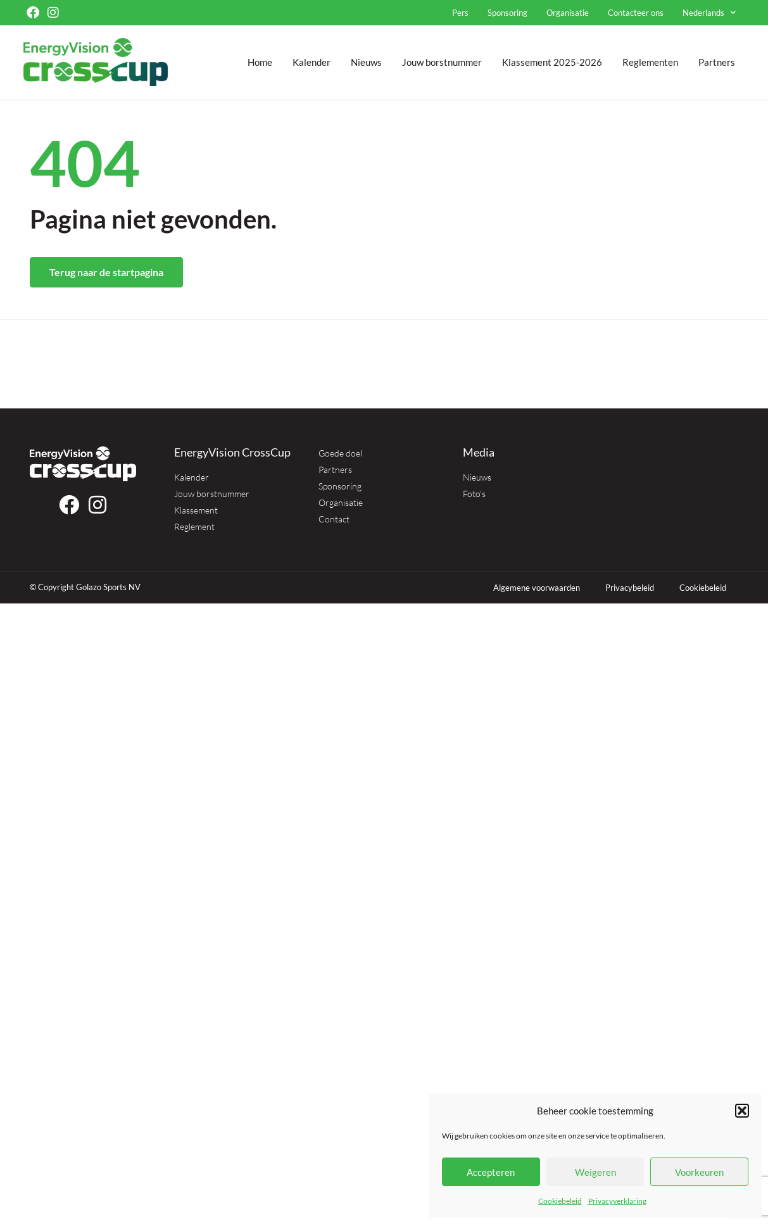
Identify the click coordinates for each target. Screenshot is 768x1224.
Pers (460, 13)
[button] (742, 1110)
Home (260, 62)
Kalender (311, 62)
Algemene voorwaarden (536, 588)
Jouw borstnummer (442, 62)
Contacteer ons (636, 13)
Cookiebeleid (560, 1201)
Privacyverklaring (617, 1201)
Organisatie (567, 13)
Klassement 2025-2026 (552, 62)
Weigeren (595, 1172)
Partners (716, 62)
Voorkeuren (699, 1172)
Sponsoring (507, 13)
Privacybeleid (629, 588)
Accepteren (491, 1172)
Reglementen (650, 62)
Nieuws (366, 62)
